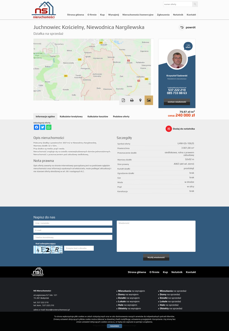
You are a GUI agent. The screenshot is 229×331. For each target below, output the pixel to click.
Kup (102, 14)
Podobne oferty (121, 116)
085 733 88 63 (177, 93)
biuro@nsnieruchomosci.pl (58, 310)
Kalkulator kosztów (97, 116)
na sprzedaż (173, 290)
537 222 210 (177, 90)
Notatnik (178, 14)
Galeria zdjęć (149, 100)
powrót (191, 27)
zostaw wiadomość (177, 102)
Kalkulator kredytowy (71, 116)
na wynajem (131, 290)
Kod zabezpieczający (45, 243)
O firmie (92, 14)
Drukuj (132, 100)
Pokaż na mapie (140, 100)
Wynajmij (113, 14)
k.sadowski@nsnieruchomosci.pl (177, 87)
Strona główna (75, 14)
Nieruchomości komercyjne (138, 14)
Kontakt (191, 14)
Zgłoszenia (163, 14)
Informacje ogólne (45, 116)
